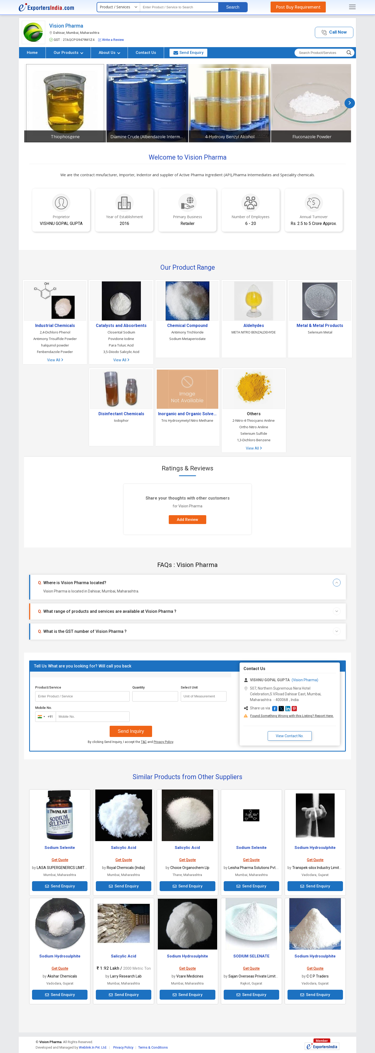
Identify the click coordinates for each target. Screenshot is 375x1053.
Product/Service (48, 687)
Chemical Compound (187, 325)
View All (55, 360)
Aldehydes (253, 325)
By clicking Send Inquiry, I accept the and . (131, 742)
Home (32, 52)
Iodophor (121, 420)
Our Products (68, 52)
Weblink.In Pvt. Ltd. (93, 1047)
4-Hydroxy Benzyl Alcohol (229, 136)
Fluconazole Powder (312, 136)
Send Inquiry (131, 731)
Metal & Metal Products (320, 325)
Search (232, 7)
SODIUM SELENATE (251, 956)
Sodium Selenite (60, 847)
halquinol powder (55, 345)
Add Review (187, 519)
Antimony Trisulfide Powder (55, 338)
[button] (334, 32)
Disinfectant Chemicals (121, 414)
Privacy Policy (163, 742)
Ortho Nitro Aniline (253, 427)
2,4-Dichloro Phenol (55, 332)
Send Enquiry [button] (188, 52)
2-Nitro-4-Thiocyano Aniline (254, 420)
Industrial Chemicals (55, 325)
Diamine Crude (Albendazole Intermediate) (147, 136)
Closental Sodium (121, 332)
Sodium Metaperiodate (187, 338)
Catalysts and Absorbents (121, 325)
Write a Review (111, 40)
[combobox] (44, 716)
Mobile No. (43, 708)
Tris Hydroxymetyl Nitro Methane (187, 420)
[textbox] (179, 7)
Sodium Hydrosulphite (315, 847)
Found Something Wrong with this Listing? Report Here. (292, 716)
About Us (109, 52)
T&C (144, 742)
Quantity (138, 687)
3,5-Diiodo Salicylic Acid (121, 351)
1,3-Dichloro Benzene (254, 440)
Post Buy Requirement (298, 7)
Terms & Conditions (153, 1047)
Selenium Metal (320, 332)
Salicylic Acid (123, 847)
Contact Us (146, 52)
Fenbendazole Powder (55, 351)
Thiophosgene (65, 136)
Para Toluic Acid (121, 345)
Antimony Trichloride (187, 332)
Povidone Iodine (121, 338)
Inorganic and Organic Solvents (187, 414)
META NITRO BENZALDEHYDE (254, 332)
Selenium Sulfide (253, 433)
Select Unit (189, 687)
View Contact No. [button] (290, 736)
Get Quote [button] (60, 860)
